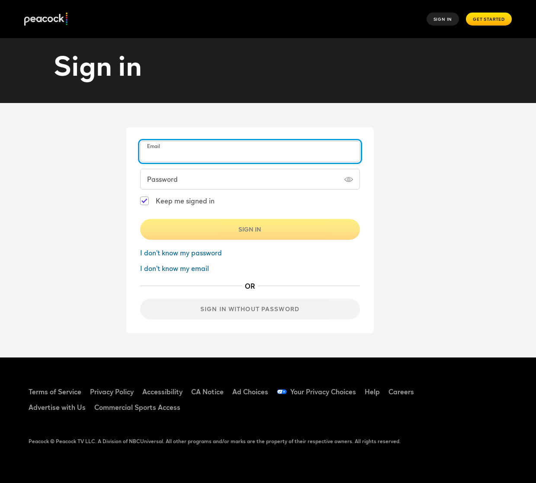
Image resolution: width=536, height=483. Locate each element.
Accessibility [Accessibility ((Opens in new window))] (162, 391)
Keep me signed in (185, 200)
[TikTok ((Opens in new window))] (463, 386)
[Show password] (348, 179)
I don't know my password (181, 252)
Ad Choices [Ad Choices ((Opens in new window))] (250, 391)
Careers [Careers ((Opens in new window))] (401, 391)
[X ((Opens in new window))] (463, 411)
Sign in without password (249, 308)
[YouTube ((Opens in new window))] (486, 386)
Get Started (489, 19)
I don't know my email (174, 268)
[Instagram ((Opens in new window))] (441, 411)
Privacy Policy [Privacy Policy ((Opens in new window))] (112, 391)
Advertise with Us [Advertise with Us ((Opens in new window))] (57, 407)
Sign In (443, 19)
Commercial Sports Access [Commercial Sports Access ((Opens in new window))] (137, 407)
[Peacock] (45, 19)
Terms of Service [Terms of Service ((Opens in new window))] (55, 391)
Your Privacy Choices (323, 391)
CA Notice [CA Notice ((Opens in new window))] (207, 391)
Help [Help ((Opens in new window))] (372, 391)
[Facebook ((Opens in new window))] (441, 386)
